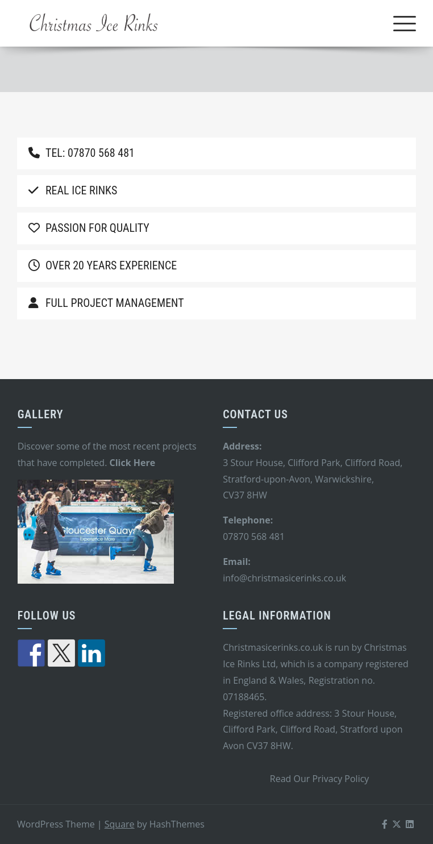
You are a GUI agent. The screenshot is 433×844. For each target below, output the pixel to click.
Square (120, 824)
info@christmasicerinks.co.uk (284, 578)
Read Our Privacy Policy (319, 778)
